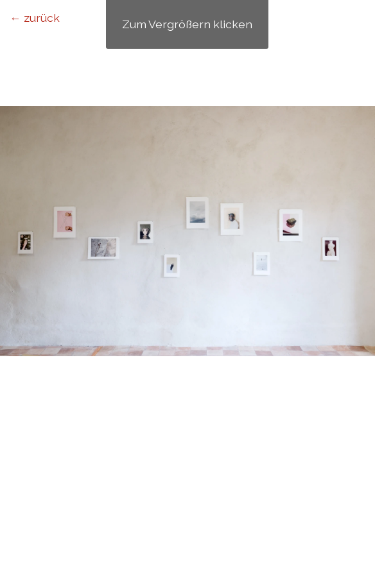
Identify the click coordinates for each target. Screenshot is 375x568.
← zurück (35, 17)
